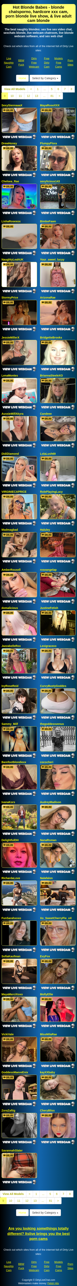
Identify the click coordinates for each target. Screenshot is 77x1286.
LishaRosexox (11, 221)
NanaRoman (48, 840)
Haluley (45, 529)
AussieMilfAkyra (13, 413)
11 (20, 96)
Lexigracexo (48, 646)
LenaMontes (10, 375)
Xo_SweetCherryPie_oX (56, 918)
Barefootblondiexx (14, 762)
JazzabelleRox (11, 646)
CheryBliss (47, 1110)
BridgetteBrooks (51, 337)
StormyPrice (10, 297)
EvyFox (45, 956)
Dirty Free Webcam (34, 62)
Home (22, 78)
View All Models (14, 89)
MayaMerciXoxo (12, 994)
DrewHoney (9, 143)
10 (12, 96)
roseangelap (48, 569)
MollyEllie (46, 994)
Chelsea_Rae (10, 181)
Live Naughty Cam (8, 62)
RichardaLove (11, 878)
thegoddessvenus (52, 724)
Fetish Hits (53, 1283)
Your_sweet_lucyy (52, 259)
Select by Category (45, 78)
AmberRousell (11, 569)
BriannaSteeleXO (51, 375)
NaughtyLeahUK (13, 259)
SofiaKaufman (11, 956)
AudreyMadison (50, 802)
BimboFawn (48, 221)
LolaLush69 (48, 453)
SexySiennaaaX (12, 105)
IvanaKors (8, 802)
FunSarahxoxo (11, 918)
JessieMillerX (11, 337)
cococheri (46, 762)
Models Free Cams (58, 62)
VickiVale (8, 1034)
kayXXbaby (47, 1072)
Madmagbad (10, 529)
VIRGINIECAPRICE (14, 491)
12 (28, 96)
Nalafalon (46, 878)
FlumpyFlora (48, 143)
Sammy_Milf (10, 724)
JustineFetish (49, 608)
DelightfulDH (10, 840)
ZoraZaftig (8, 1110)
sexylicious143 (50, 181)
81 (52, 96)
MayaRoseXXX (50, 105)
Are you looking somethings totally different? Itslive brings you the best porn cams (38, 1233)
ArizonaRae (47, 297)
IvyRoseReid (10, 686)
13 (36, 96)
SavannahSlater (12, 1150)
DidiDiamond (10, 453)
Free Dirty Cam (46, 62)
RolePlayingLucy (51, 491)
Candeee (46, 413)
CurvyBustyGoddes (53, 686)
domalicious (10, 608)
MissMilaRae (48, 1034)
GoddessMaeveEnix (15, 1072)
